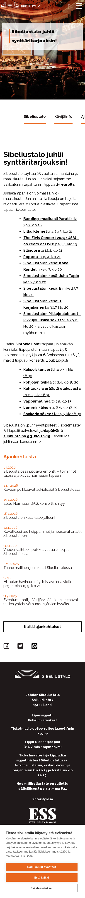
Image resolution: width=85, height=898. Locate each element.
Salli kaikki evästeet (41, 867)
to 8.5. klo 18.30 (65, 407)
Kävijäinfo (63, 116)
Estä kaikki (41, 877)
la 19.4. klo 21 (50, 257)
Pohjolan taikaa (38, 382)
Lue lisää (27, 856)
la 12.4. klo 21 (51, 250)
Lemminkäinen (37, 407)
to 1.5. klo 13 (61, 401)
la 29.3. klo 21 (62, 231)
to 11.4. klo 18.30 (36, 395)
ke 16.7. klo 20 (34, 282)
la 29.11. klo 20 (52, 320)
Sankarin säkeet (38, 414)
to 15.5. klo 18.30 (67, 414)
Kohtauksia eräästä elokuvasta (52, 388)
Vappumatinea (37, 401)
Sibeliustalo (35, 116)
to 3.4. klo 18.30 (65, 382)
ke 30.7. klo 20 (56, 307)
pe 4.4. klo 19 (66, 244)
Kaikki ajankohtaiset (42, 627)
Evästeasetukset (42, 888)
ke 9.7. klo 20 (51, 269)
